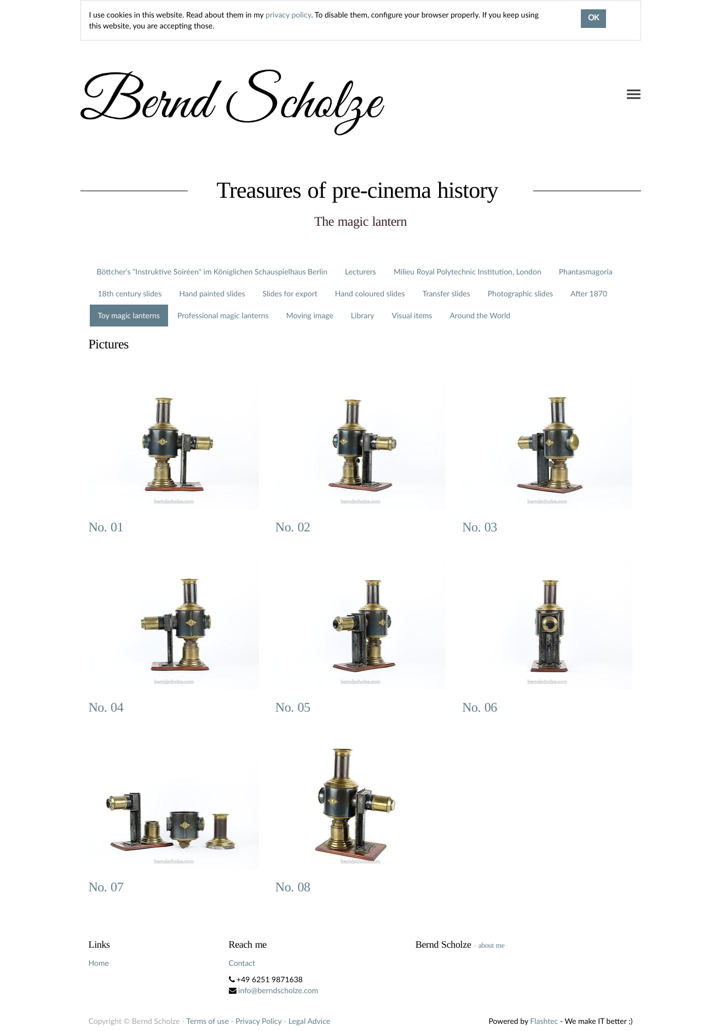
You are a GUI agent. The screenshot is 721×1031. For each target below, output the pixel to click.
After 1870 (588, 293)
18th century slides (130, 293)
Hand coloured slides (370, 293)
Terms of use (207, 1021)
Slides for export (290, 293)
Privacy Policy (258, 1021)
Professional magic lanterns (223, 315)
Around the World (479, 315)
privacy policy (288, 14)
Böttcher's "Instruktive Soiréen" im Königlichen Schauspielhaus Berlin (212, 271)
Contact (242, 962)
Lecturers (360, 271)
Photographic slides (520, 293)
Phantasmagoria (586, 271)
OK (593, 18)
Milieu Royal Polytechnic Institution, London (467, 271)
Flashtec (544, 1021)
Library (362, 315)
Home (99, 962)
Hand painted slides (212, 293)
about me (491, 945)
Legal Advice (309, 1021)
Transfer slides (446, 293)
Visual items (412, 315)
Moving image (309, 315)
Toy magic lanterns (129, 315)
